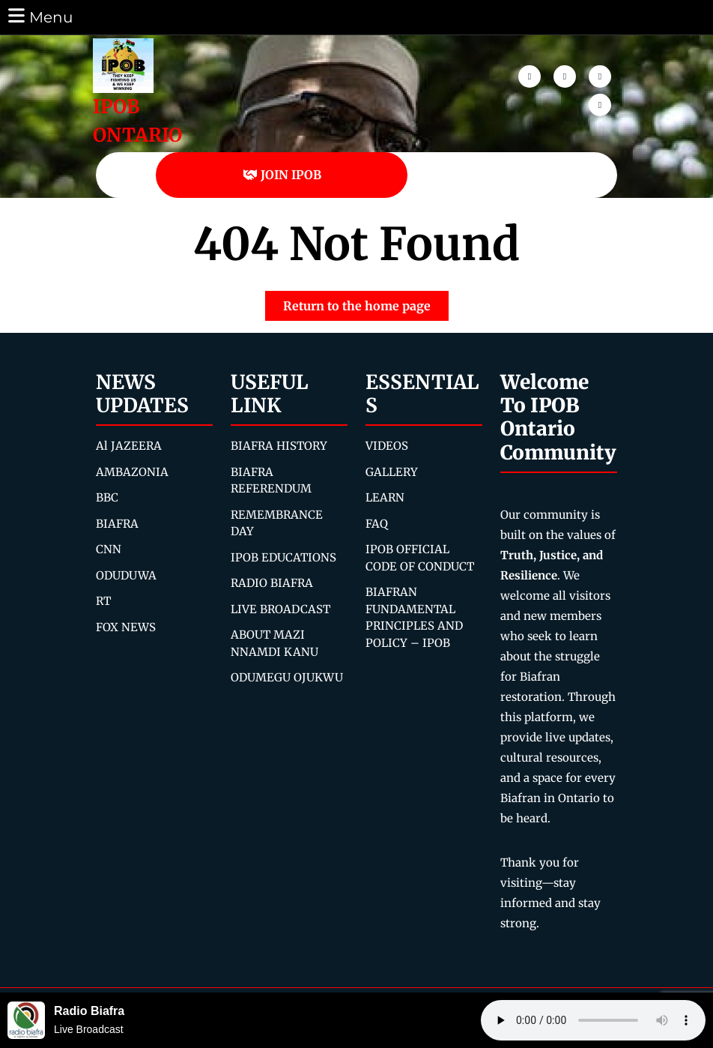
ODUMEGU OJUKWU (287, 677)
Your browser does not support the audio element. (593, 1020)
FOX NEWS (126, 627)
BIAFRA (117, 524)
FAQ (376, 524)
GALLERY (391, 472)
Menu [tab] (39, 16)
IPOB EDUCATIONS (283, 557)
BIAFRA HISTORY (279, 446)
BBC (107, 497)
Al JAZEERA (129, 446)
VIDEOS (386, 446)
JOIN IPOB (282, 174)
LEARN (384, 497)
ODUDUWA (126, 575)
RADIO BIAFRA (272, 583)
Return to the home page (366, 302)
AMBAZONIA (132, 472)
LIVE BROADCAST (280, 609)
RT (103, 601)
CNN (108, 549)
